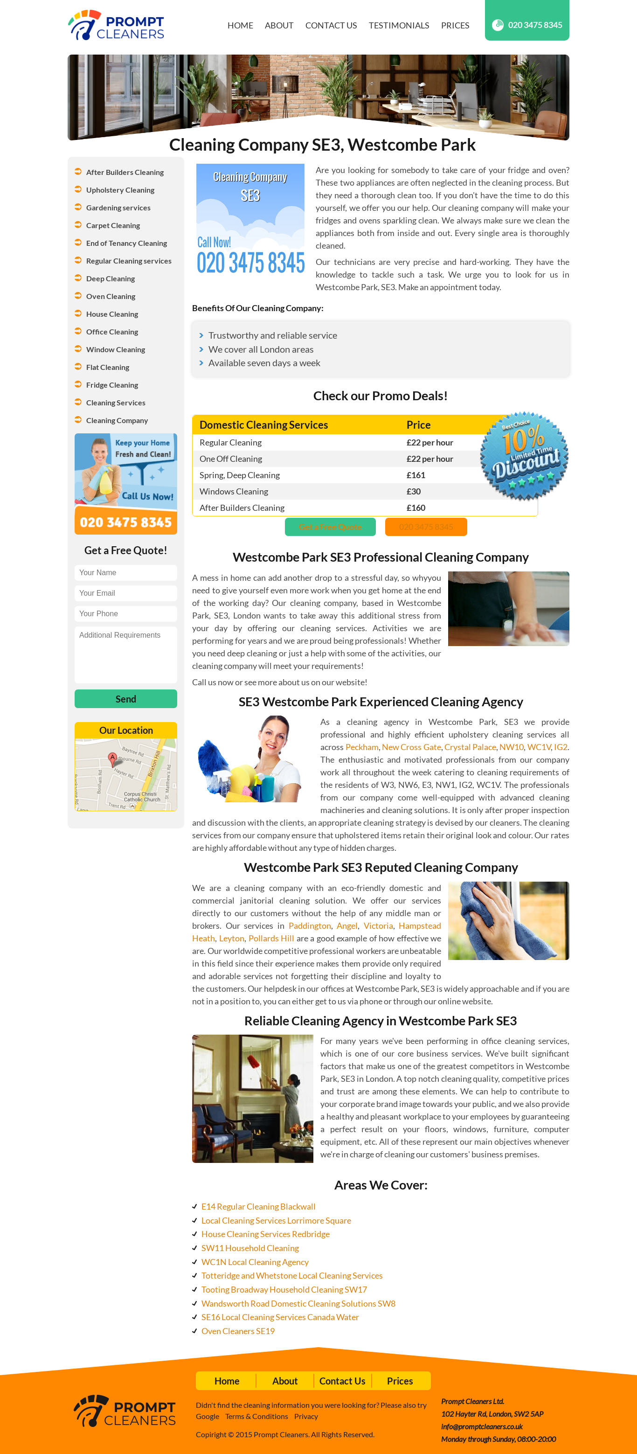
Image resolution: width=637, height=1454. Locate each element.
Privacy (306, 1416)
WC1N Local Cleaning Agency (255, 1262)
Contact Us (331, 25)
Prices (455, 25)
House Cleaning (112, 313)
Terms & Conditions (256, 1416)
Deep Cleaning (110, 278)
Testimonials (399, 25)
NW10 (511, 747)
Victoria (378, 925)
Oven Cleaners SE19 (238, 1331)
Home (240, 25)
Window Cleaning (115, 349)
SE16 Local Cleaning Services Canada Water (280, 1317)
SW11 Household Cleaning (250, 1248)
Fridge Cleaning (112, 384)
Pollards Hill (272, 938)
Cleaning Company (117, 420)
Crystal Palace (470, 747)
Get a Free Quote (330, 527)
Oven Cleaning (110, 296)
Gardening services (118, 207)
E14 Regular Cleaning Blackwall (258, 1206)
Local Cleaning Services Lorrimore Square (276, 1220)
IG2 (561, 747)
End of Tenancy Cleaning (126, 242)
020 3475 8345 (527, 25)
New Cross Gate (411, 747)
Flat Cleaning (107, 366)
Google (207, 1416)
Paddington (310, 925)
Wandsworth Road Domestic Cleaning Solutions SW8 (298, 1303)
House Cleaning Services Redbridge (265, 1234)
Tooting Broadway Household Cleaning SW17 (284, 1289)
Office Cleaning (112, 331)
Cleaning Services (115, 402)
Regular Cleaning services (129, 260)
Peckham (362, 747)
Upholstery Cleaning (120, 189)
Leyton (231, 938)
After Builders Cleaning (125, 171)
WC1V (539, 747)
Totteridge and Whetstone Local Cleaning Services (292, 1275)
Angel (347, 925)
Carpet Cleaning (113, 225)
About (279, 25)
